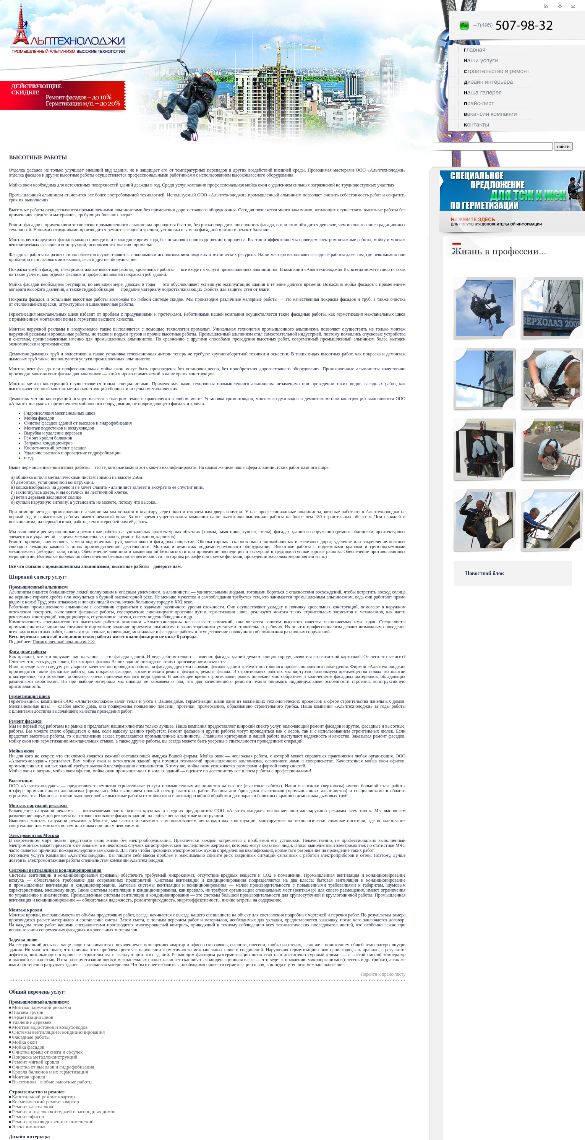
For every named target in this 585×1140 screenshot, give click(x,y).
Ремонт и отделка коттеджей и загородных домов (63, 1111)
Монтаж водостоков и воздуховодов (50, 1027)
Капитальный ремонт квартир (43, 1096)
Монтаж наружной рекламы (41, 1007)
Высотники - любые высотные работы (52, 1082)
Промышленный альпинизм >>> (64, 641)
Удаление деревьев (32, 1022)
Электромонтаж (28, 1126)
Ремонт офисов (28, 1116)
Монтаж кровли (28, 1077)
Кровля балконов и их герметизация (50, 1072)
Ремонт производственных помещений (53, 1121)
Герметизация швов (32, 1017)
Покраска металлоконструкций (44, 1057)
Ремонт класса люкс (33, 1106)
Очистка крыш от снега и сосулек (47, 1052)
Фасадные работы (31, 1037)
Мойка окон (24, 1042)
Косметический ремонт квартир (45, 1101)
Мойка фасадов (28, 1047)
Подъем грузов (27, 1012)
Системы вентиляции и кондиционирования (58, 1032)
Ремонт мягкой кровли (35, 1062)
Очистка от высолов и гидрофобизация (53, 1067)
